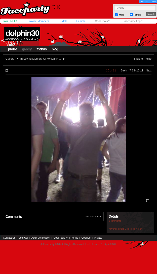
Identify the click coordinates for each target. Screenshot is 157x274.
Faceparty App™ (133, 21)
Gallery (10, 58)
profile (12, 49)
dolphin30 (22, 33)
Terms (74, 237)
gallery (26, 49)
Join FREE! (10, 21)
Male (64, 21)
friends (42, 49)
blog (55, 49)
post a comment (93, 216)
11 (141, 70)
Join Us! (23, 237)
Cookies (86, 237)
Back (124, 70)
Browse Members (38, 21)
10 (137, 70)
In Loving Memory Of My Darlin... (40, 58)
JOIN (153, 2)
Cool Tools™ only (133, 229)
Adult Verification (40, 237)
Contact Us (9, 237)
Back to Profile (142, 58)
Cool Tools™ (102, 21)
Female (81, 21)
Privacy (98, 237)
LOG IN (144, 2)
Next (148, 70)
